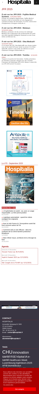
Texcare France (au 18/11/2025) (13, 252)
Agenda (5, 246)
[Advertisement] (19, 283)
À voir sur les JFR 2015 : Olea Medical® (18, 42)
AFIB (4, 365)
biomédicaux (14, 365)
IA (26, 356)
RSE (13, 356)
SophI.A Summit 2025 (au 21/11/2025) (15, 257)
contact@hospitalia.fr (15, 332)
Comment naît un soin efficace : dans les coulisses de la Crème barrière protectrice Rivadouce (16, 231)
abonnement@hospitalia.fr (11, 339)
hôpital (20, 356)
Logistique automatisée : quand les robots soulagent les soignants (17, 218)
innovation (21, 352)
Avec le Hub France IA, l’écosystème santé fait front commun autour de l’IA (18, 224)
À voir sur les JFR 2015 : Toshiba (15, 55)
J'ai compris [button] (19, 389)
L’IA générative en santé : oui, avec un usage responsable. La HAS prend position (18, 212)
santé (6, 356)
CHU (7, 352)
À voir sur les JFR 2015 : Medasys (16, 28)
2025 (29, 363)
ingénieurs (21, 363)
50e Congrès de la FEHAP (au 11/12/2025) (16, 263)
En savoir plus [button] (8, 385)
